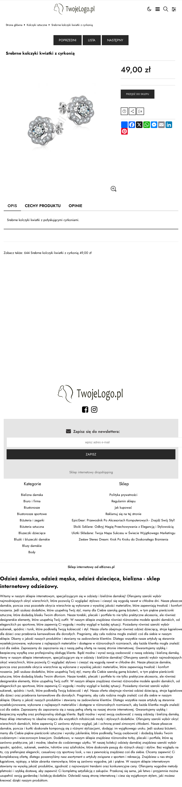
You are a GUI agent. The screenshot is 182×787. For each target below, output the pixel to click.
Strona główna (14, 25)
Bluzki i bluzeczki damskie (32, 539)
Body (31, 552)
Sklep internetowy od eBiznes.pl (91, 567)
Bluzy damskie (32, 545)
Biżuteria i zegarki (32, 520)
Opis (12, 206)
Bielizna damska (32, 494)
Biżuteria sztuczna (32, 526)
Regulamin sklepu (123, 501)
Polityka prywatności (123, 494)
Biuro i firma (32, 501)
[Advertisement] (88, 284)
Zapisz (91, 454)
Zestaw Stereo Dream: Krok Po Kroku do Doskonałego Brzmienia (123, 539)
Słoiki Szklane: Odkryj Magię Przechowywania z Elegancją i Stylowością (123, 526)
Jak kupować (123, 507)
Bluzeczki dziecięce (32, 533)
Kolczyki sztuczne (37, 25)
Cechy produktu (43, 206)
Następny (115, 40)
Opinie (75, 206)
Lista (91, 40)
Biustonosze (32, 507)
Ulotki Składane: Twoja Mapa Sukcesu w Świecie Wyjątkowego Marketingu (123, 533)
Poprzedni (67, 40)
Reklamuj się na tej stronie (123, 514)
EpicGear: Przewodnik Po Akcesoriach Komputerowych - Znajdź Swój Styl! (123, 520)
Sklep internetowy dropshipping (91, 472)
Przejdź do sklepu (137, 94)
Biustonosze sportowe (32, 514)
